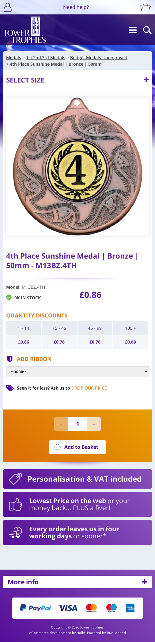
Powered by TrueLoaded (106, 633)
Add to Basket (81, 447)
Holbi (81, 633)
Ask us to (79, 388)
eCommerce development (50, 633)
